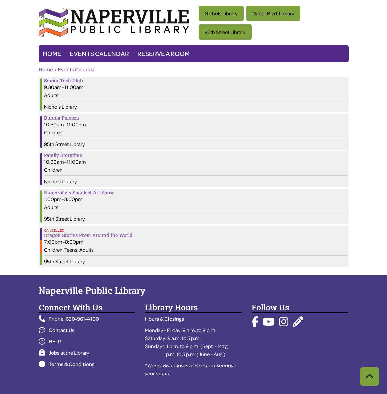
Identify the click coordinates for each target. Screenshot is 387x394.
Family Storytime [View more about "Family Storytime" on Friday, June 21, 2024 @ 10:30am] (63, 155)
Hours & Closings (164, 318)
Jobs (49, 352)
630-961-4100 (82, 318)
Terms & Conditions (66, 364)
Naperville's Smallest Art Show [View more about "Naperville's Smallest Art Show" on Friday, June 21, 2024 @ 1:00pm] (79, 192)
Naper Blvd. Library (273, 13)
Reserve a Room (163, 53)
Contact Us (56, 330)
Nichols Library (221, 13)
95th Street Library (225, 32)
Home (52, 53)
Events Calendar (99, 53)
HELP (50, 341)
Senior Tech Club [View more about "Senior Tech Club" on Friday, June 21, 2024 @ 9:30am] (63, 80)
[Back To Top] (369, 376)
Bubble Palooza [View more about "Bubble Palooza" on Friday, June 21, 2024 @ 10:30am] (61, 118)
